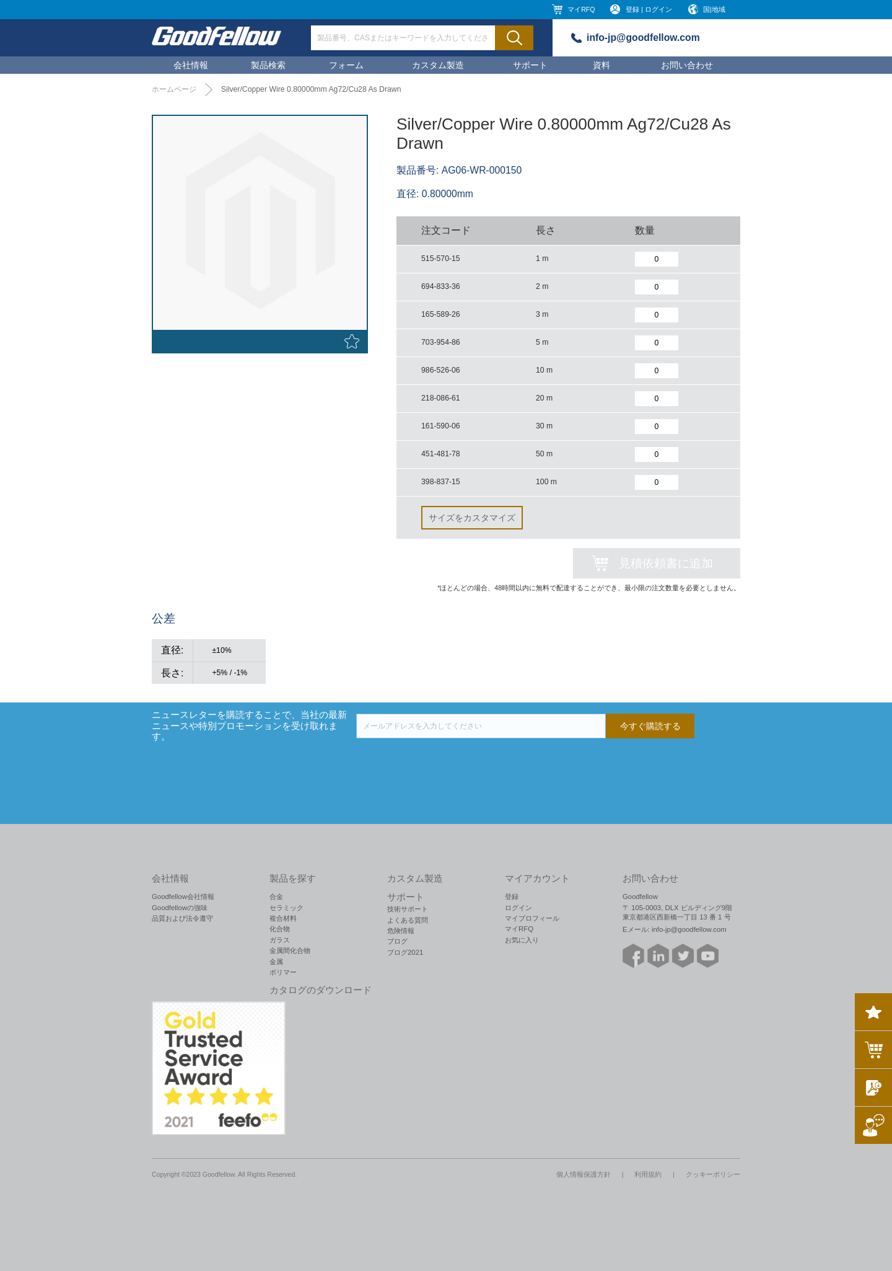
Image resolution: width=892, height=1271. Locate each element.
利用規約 (648, 1174)
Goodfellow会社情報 (183, 896)
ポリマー (283, 972)
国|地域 (714, 9)
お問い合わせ (687, 65)
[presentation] (450, 762)
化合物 (279, 928)
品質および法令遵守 (182, 918)
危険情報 (400, 930)
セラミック (286, 907)
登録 (511, 896)
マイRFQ (581, 9)
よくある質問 (407, 920)
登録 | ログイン (649, 9)
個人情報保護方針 (583, 1174)
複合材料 (283, 918)
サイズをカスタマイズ (472, 518)
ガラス (279, 940)
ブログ (397, 941)
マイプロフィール (532, 918)
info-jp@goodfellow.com (643, 37)
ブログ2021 (405, 952)
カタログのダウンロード (320, 990)
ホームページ (174, 89)
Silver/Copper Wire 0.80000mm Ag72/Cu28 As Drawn (311, 89)
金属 (276, 961)
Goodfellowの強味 (180, 907)
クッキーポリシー (713, 1174)
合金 (276, 896)
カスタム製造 (438, 65)
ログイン (518, 907)
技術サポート (407, 909)
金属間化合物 (289, 950)
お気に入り (522, 940)
